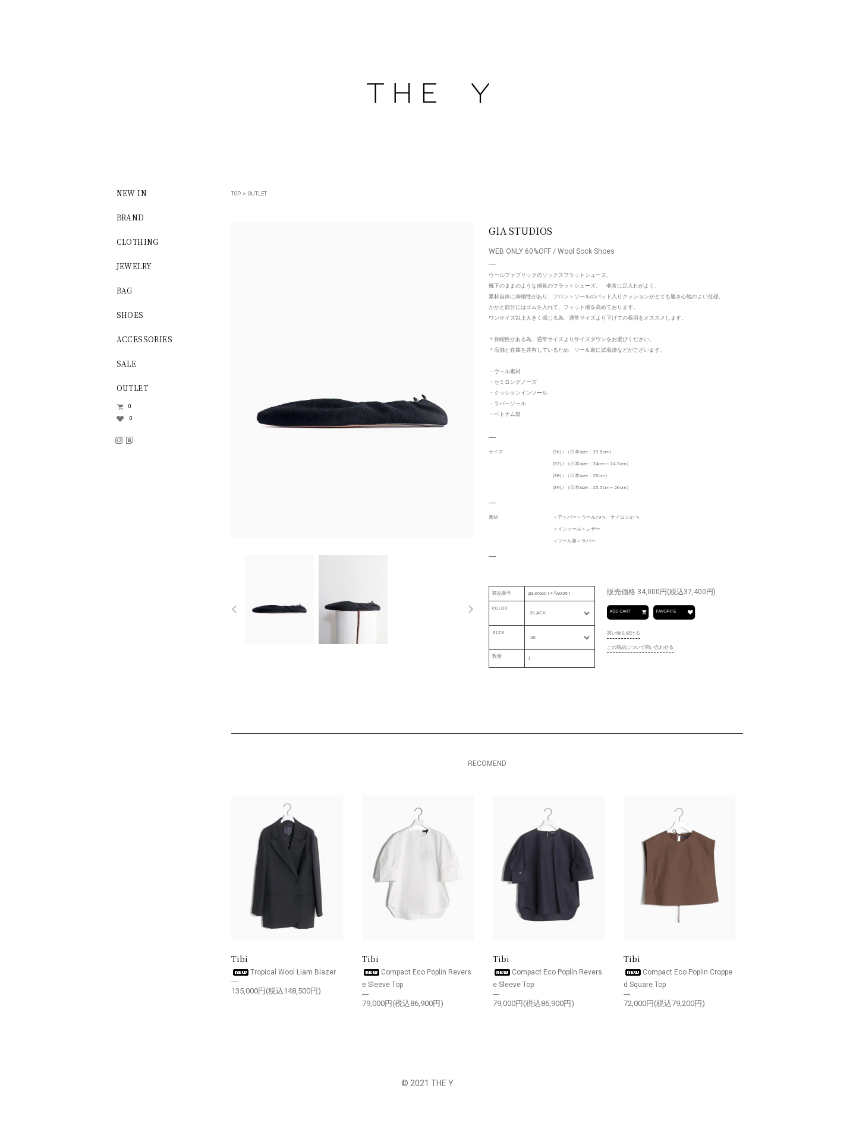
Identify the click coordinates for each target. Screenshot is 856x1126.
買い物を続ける (623, 633)
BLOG (127, 602)
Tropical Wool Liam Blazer (283, 972)
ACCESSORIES (144, 339)
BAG (124, 290)
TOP (236, 194)
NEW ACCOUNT (148, 505)
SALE (126, 363)
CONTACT (136, 627)
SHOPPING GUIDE (153, 553)
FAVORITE (674, 612)
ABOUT (131, 578)
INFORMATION (150, 459)
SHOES (129, 315)
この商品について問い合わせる (640, 647)
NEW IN (131, 193)
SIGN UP (133, 480)
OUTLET (131, 388)
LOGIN (129, 529)
